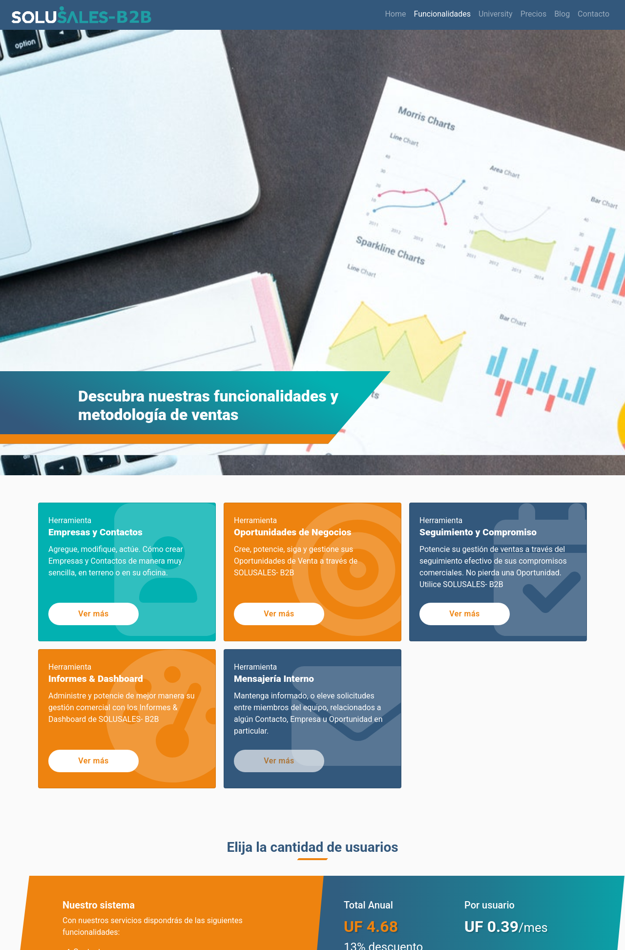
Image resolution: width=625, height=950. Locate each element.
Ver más (93, 613)
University (496, 14)
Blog (562, 14)
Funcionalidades (442, 14)
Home (395, 13)
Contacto (593, 14)
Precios (534, 14)
